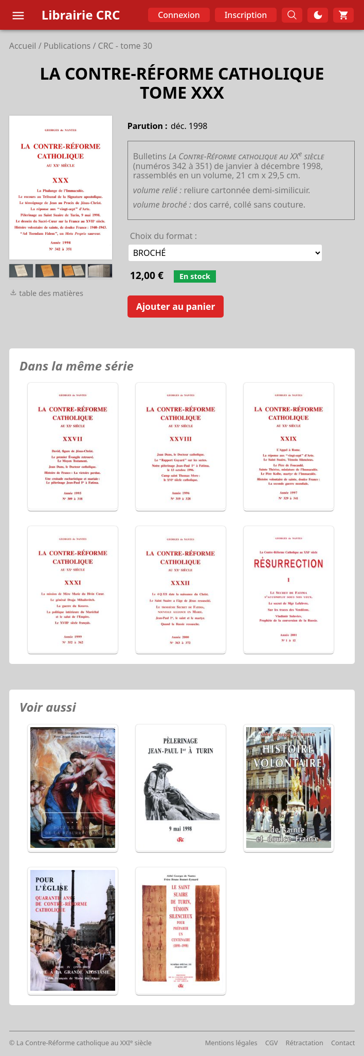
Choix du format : (163, 235)
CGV (271, 1042)
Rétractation (304, 1042)
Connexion (179, 15)
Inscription (246, 15)
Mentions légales (231, 1042)
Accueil (23, 45)
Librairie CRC (81, 14)
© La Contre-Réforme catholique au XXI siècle (80, 1042)
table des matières (46, 293)
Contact (343, 1042)
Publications (67, 45)
